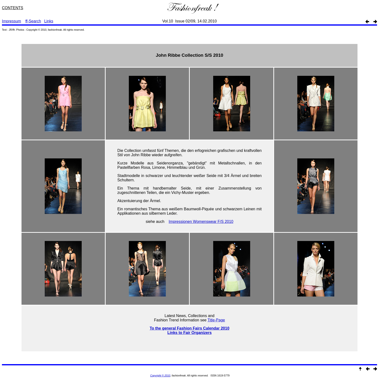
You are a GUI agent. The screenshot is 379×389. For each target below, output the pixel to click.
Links (48, 21)
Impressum (11, 21)
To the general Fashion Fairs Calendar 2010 (189, 328)
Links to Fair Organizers (189, 333)
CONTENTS (12, 8)
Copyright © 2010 (160, 375)
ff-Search (33, 21)
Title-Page (216, 320)
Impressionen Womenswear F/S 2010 (201, 221)
